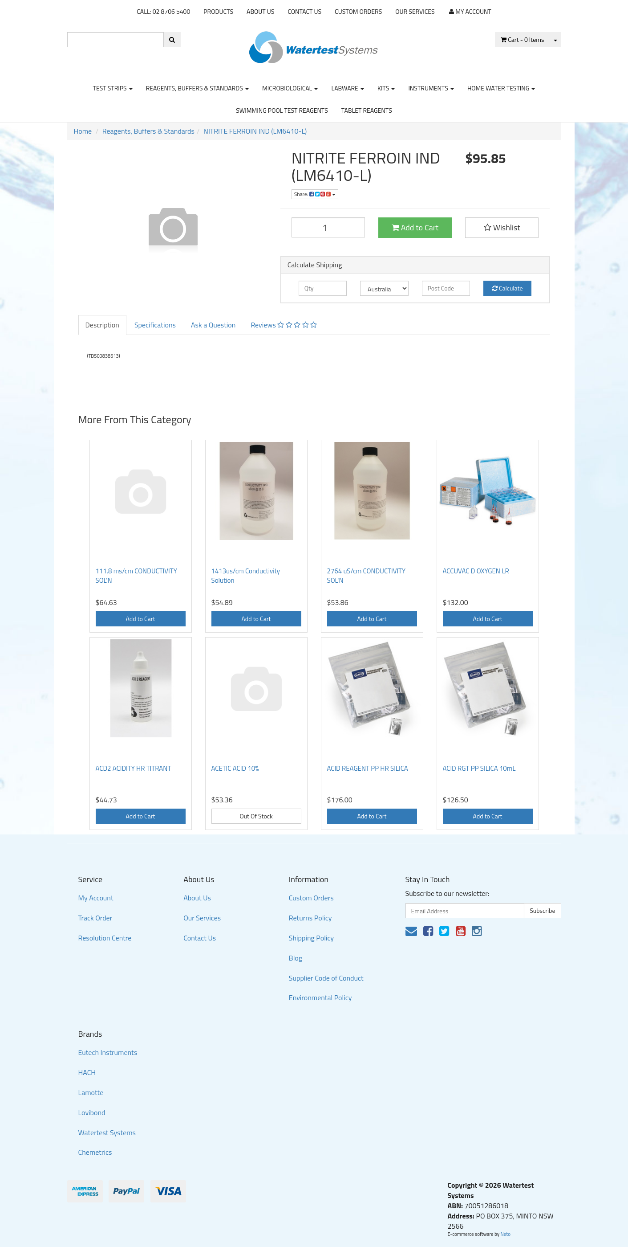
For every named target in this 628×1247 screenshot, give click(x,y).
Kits (386, 88)
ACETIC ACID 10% (235, 768)
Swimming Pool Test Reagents (282, 110)
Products (218, 11)
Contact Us (304, 11)
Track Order (95, 917)
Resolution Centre (105, 937)
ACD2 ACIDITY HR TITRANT (133, 768)
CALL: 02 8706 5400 (163, 11)
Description (102, 324)
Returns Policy (310, 917)
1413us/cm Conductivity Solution (245, 575)
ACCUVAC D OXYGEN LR (476, 571)
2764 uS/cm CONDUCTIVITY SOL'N (366, 575)
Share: (315, 194)
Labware (347, 88)
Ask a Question (213, 324)
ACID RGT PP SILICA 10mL (479, 768)
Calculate (507, 288)
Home (83, 131)
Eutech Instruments (108, 1052)
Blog (295, 958)
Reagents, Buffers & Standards (197, 88)
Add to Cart (415, 227)
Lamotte (91, 1092)
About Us (260, 11)
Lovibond (91, 1112)
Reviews (284, 324)
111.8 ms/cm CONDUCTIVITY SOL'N (136, 575)
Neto (505, 1234)
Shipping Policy (311, 937)
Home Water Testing (501, 88)
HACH (87, 1072)
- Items (522, 39)
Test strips (113, 88)
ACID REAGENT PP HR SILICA (367, 768)
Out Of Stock (255, 816)
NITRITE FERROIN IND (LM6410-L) (255, 131)
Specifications (155, 324)
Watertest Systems (107, 1132)
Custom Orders (358, 11)
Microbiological (290, 88)
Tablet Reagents (366, 110)
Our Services (414, 11)
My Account (95, 897)
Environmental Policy (320, 997)
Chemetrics (95, 1152)
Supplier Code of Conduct (326, 978)
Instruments (431, 88)
